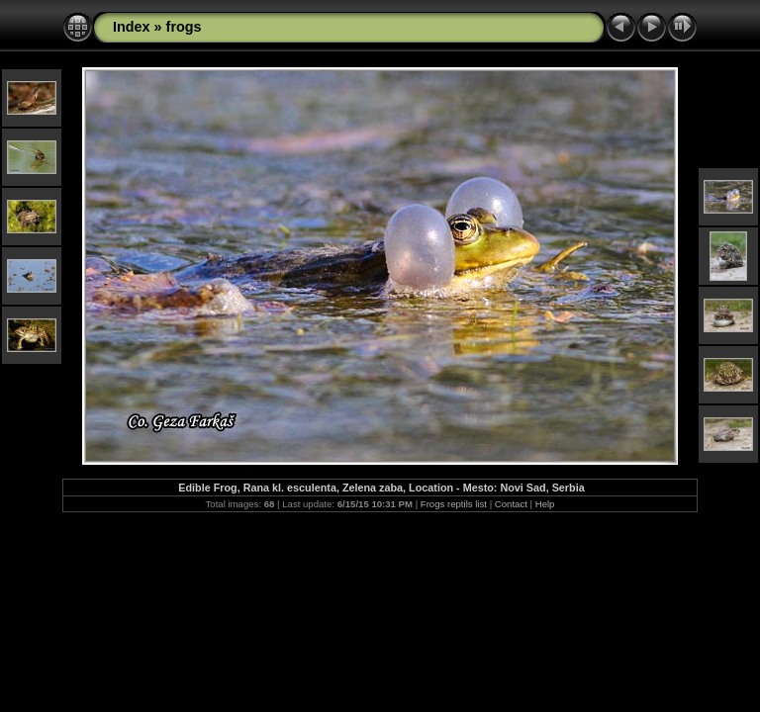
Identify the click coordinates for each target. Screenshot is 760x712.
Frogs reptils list (454, 503)
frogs (184, 27)
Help (545, 503)
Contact (511, 503)
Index (131, 27)
